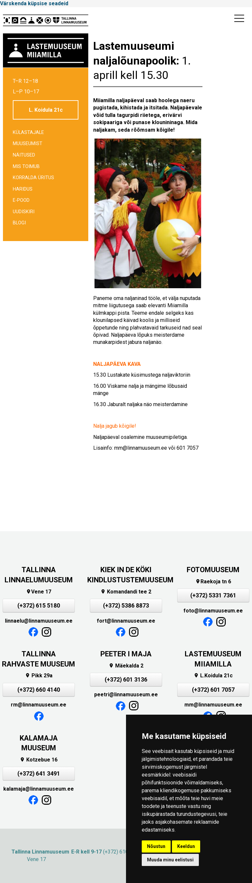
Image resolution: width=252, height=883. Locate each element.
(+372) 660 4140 (38, 689)
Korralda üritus (33, 177)
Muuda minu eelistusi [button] (170, 859)
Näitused (24, 155)
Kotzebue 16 (38, 760)
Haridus (22, 189)
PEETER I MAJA (126, 654)
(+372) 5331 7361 (213, 595)
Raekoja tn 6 (213, 581)
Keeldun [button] (186, 846)
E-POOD (21, 200)
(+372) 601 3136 (126, 679)
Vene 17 (38, 592)
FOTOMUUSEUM (213, 570)
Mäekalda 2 (126, 666)
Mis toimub (26, 166)
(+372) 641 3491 (38, 773)
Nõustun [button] (156, 846)
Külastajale (28, 132)
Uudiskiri (23, 212)
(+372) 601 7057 (213, 689)
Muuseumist (27, 143)
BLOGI (19, 223)
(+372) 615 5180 (38, 605)
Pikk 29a (38, 675)
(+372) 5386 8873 (126, 605)
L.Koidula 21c (213, 675)
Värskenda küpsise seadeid (34, 3)
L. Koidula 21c (46, 110)
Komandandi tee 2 (125, 592)
